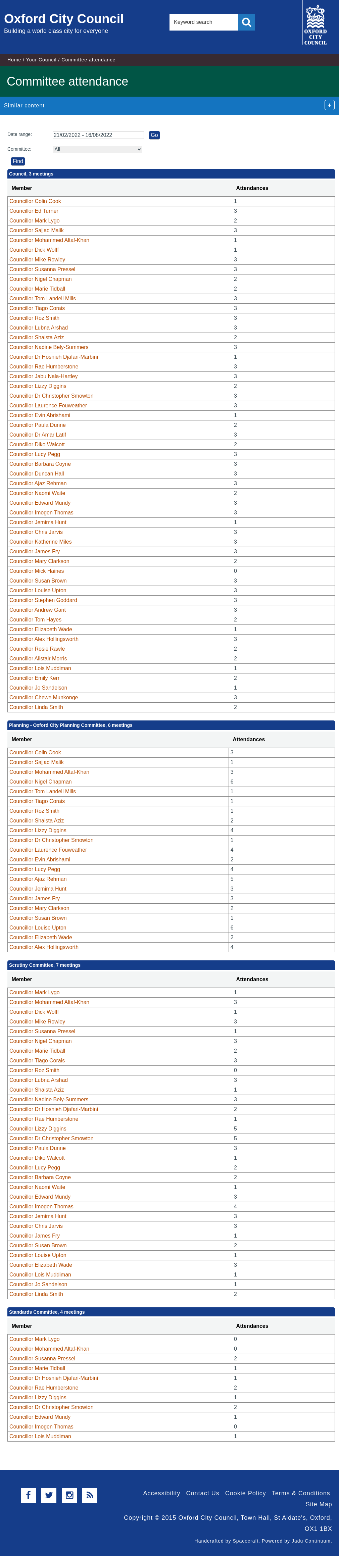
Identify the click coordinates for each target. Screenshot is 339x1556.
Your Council (41, 59)
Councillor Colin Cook (35, 201)
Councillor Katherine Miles (40, 542)
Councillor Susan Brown (38, 581)
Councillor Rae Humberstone (43, 366)
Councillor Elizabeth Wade (40, 629)
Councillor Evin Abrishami (39, 415)
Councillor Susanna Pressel (42, 269)
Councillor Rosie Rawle (37, 649)
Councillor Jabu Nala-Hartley (43, 376)
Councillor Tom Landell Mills (42, 298)
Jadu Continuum (311, 1541)
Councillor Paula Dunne (37, 425)
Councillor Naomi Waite (37, 493)
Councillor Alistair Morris (38, 658)
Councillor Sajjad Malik (36, 230)
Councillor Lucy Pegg (34, 454)
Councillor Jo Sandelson (38, 688)
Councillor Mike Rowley (37, 259)
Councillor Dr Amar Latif (37, 435)
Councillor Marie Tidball (37, 289)
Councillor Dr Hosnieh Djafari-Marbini (53, 357)
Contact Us (203, 1493)
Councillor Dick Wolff (34, 250)
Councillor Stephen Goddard (43, 600)
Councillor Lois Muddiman (40, 668)
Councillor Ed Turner (33, 211)
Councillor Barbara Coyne (40, 464)
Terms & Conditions (301, 1493)
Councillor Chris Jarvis (36, 532)
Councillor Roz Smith (34, 318)
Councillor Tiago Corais (37, 308)
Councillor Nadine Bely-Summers (49, 347)
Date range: (19, 134)
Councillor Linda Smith (36, 707)
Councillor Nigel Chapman (40, 279)
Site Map (319, 1504)
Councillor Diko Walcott (37, 444)
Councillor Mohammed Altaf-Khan (49, 240)
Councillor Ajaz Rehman (38, 483)
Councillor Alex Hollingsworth (44, 639)
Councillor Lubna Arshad (38, 328)
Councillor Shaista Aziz (36, 337)
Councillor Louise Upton (37, 590)
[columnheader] (119, 188)
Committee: (19, 149)
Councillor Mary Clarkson (39, 561)
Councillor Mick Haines (36, 571)
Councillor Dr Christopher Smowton (51, 396)
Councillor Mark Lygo (34, 220)
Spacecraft (245, 1541)
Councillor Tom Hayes (35, 619)
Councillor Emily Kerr (34, 678)
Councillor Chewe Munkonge (43, 697)
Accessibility (162, 1493)
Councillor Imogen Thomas (41, 512)
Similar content (24, 105)
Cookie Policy (245, 1493)
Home (14, 59)
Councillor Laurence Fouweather (48, 405)
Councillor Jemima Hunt (37, 522)
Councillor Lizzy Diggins (37, 386)
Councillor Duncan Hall (36, 473)
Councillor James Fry (34, 551)
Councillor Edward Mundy (39, 503)
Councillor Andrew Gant (37, 610)
